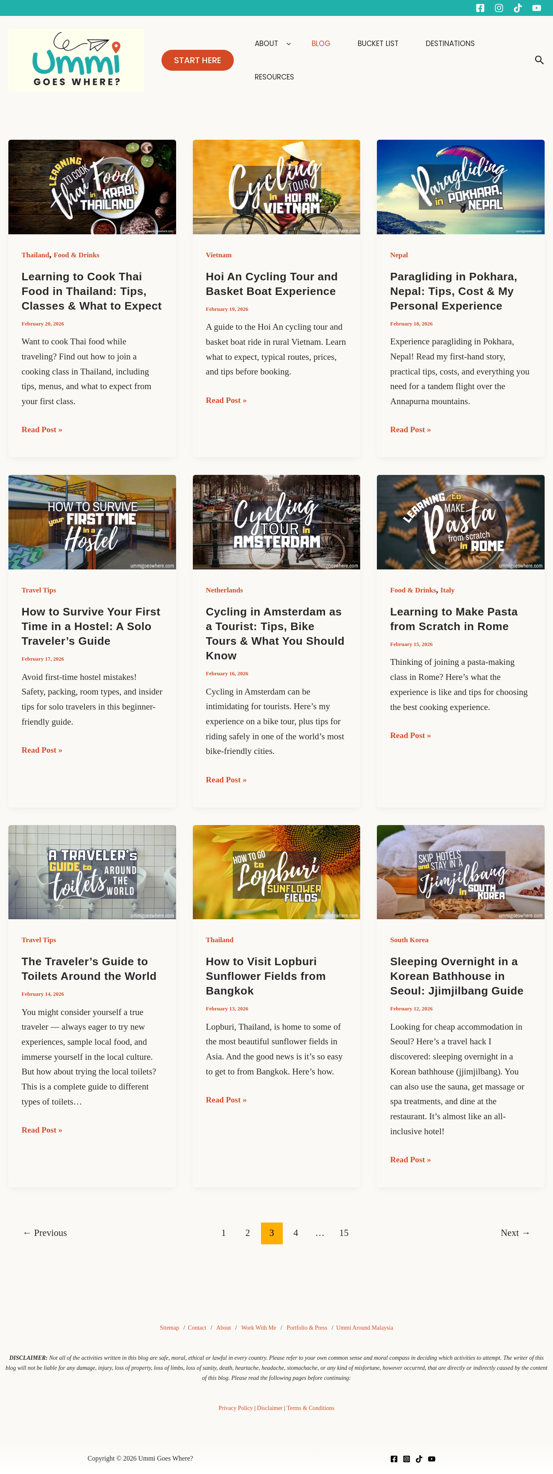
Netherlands (224, 605)
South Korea (409, 955)
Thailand (35, 255)
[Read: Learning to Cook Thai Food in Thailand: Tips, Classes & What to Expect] (92, 186)
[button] (197, 60)
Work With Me (258, 1328)
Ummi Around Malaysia (364, 1328)
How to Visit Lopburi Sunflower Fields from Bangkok (267, 991)
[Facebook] (480, 8)
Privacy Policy (236, 1408)
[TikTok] (419, 1459)
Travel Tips (39, 605)
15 (343, 1247)
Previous (45, 1247)
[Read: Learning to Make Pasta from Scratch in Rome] (461, 536)
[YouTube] (537, 8)
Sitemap (169, 1328)
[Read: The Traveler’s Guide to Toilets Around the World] (92, 886)
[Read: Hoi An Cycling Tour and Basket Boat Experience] (277, 186)
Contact (197, 1328)
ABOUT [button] (288, 60)
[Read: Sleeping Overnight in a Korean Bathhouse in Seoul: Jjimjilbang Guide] (461, 886)
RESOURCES (499, 60)
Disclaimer (269, 1408)
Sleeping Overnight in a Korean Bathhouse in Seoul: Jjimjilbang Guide (458, 991)
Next (515, 1247)
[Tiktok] (518, 8)
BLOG (329, 60)
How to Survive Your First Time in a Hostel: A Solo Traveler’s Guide (88, 641)
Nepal (399, 255)
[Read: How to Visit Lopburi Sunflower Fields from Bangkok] (277, 886)
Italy (447, 605)
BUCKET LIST (376, 60)
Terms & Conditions (310, 1408)
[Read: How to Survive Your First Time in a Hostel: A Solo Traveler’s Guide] (92, 536)
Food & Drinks (77, 255)
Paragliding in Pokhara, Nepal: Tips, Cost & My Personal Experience (455, 291)
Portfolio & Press (307, 1328)
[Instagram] (499, 8)
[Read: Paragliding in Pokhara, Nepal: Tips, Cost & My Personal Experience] (461, 186)
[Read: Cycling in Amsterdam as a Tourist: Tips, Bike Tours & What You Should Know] (277, 536)
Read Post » (44, 443)
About (223, 1328)
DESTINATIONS (439, 60)
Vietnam (219, 255)
